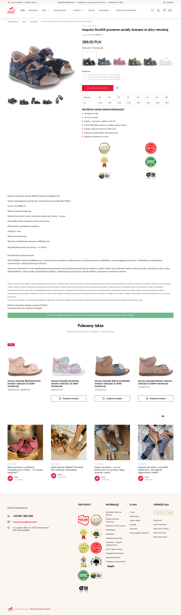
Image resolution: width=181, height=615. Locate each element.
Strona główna (13, 21)
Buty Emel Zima (160, 524)
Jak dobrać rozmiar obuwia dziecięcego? (103, 109)
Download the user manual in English (25, 308)
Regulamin (110, 534)
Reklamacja (110, 530)
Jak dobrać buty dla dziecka (113, 513)
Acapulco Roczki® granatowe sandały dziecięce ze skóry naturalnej (66, 21)
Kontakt (168, 2)
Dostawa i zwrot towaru (115, 526)
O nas (132, 512)
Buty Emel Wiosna (161, 528)
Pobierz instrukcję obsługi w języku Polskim (28, 305)
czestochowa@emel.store (25, 522)
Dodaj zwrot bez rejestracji (112, 520)
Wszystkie (33, 21)
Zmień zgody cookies (114, 549)
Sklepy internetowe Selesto (40, 609)
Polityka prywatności (114, 538)
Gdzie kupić (134, 516)
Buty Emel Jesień (160, 537)
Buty (24, 21)
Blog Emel (158, 520)
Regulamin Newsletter (115, 553)
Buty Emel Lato (160, 533)
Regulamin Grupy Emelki (115, 561)
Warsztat (133, 529)
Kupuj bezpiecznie (113, 557)
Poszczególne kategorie (139, 533)
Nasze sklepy (135, 520)
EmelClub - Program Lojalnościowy (114, 543)
